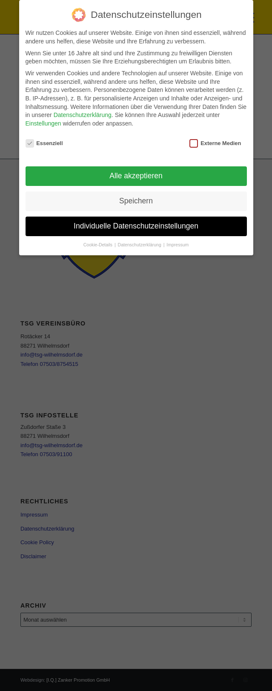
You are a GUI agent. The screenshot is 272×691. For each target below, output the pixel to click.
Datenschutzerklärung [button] (140, 244)
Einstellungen (43, 123)
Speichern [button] (136, 201)
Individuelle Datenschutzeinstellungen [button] (136, 226)
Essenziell (44, 143)
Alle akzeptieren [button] (136, 175)
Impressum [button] (177, 244)
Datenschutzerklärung (83, 114)
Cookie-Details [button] (98, 244)
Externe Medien (215, 143)
